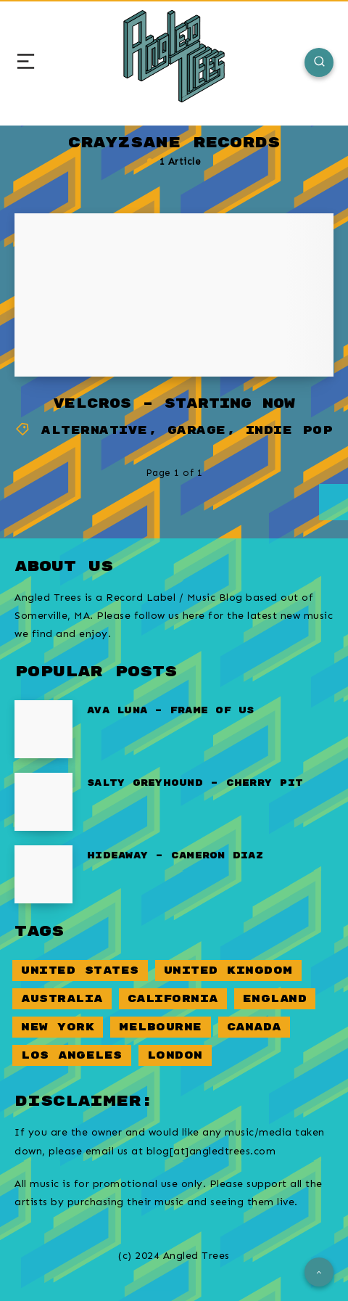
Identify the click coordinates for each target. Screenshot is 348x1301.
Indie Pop (290, 431)
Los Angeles (72, 1055)
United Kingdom (228, 970)
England (275, 999)
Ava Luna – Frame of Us (170, 710)
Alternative (94, 431)
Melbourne (160, 1027)
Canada (254, 1027)
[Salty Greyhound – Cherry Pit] (43, 802)
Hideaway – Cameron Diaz (175, 855)
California (173, 999)
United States (80, 970)
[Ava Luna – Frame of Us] (43, 729)
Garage (196, 431)
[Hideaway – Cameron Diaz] (43, 874)
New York (57, 1027)
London (175, 1055)
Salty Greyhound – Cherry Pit (195, 783)
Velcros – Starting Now (174, 403)
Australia (62, 999)
